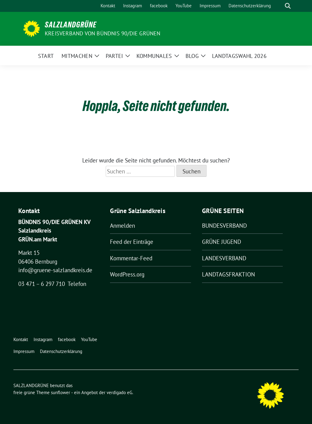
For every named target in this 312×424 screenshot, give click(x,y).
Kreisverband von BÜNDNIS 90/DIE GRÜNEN (103, 33)
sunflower (60, 392)
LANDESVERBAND (224, 258)
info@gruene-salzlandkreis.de (55, 270)
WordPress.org (127, 274)
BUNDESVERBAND (224, 225)
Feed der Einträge (131, 241)
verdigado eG (119, 392)
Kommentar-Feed (131, 258)
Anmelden (122, 225)
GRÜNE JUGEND (221, 241)
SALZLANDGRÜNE (71, 24)
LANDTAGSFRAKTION (228, 274)
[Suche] (279, 6)
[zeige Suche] (288, 6)
